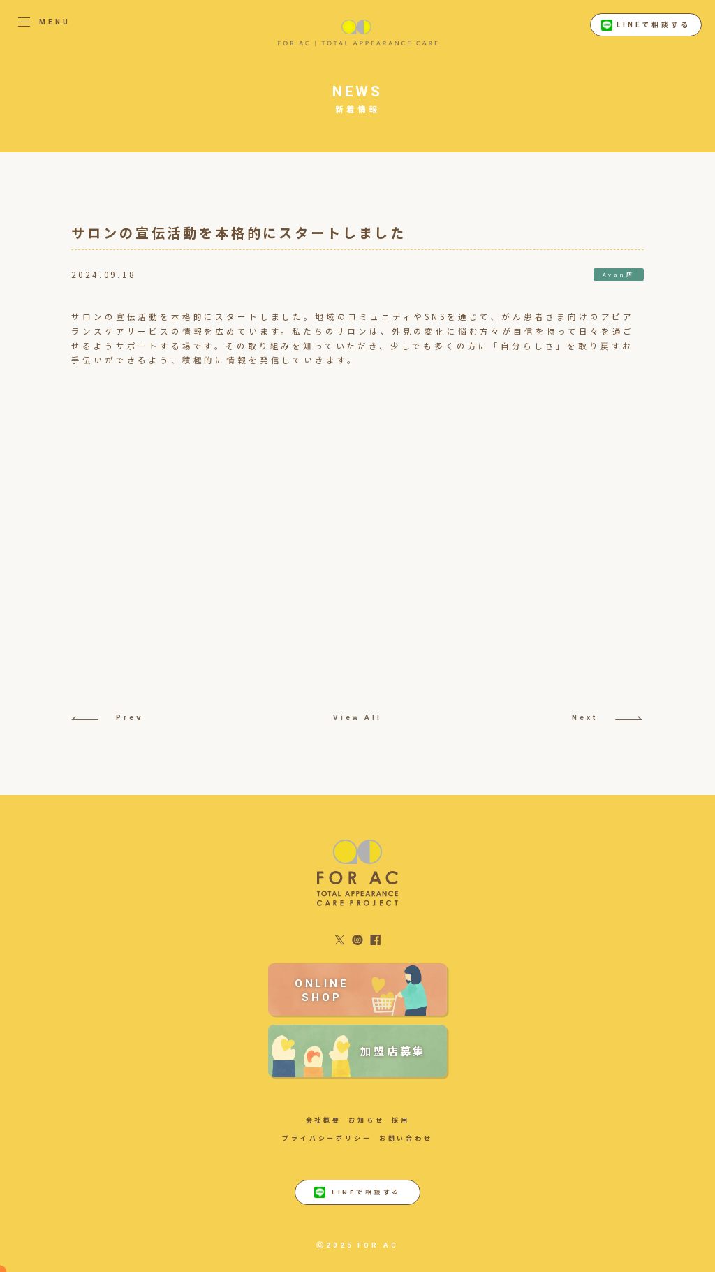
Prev (106, 717)
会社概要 (323, 1120)
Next (607, 717)
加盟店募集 (393, 1050)
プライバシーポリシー (326, 1138)
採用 (401, 1120)
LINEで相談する (646, 25)
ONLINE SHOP (322, 990)
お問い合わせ (406, 1138)
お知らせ (366, 1120)
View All (357, 717)
